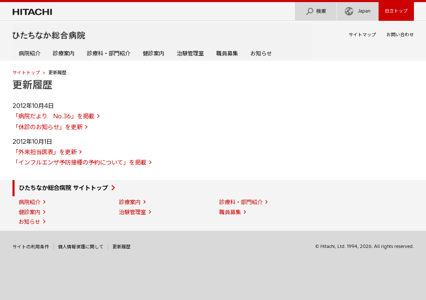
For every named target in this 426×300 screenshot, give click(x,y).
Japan (358, 11)
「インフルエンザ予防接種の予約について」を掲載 (79, 162)
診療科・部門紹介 (108, 53)
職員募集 (227, 53)
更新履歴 (32, 84)
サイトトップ (26, 72)
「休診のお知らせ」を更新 (47, 127)
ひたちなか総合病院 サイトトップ (63, 188)
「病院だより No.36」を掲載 (53, 116)
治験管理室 (190, 53)
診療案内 (63, 53)
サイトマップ (362, 35)
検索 (315, 11)
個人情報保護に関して (81, 247)
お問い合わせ (400, 35)
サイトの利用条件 (30, 247)
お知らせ (261, 53)
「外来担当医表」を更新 (44, 152)
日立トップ (396, 11)
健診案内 (153, 53)
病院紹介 (29, 53)
